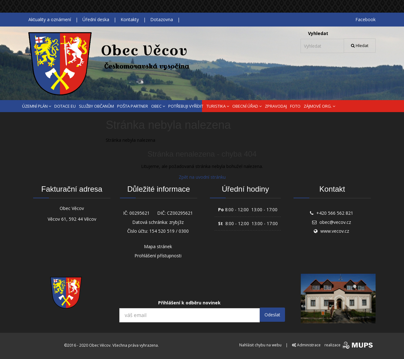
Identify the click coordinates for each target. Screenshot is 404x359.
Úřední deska (95, 19)
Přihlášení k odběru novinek (189, 303)
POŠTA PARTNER (132, 106)
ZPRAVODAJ (276, 106)
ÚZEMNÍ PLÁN (36, 106)
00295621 (139, 213)
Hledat (359, 45)
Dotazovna (161, 19)
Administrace (306, 345)
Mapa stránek (158, 246)
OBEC (158, 106)
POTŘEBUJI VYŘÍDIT (185, 106)
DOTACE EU (65, 106)
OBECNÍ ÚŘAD (247, 106)
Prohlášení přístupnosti (157, 256)
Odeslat (272, 315)
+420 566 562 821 (334, 213)
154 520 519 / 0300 (169, 231)
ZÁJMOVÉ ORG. (319, 106)
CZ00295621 (180, 213)
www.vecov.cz (334, 231)
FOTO (295, 106)
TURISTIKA (217, 106)
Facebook (365, 19)
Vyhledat (318, 33)
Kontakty (130, 19)
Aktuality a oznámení (49, 19)
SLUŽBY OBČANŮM (96, 106)
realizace (349, 345)
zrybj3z (176, 222)
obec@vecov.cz (335, 222)
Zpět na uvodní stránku (202, 177)
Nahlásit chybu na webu (260, 345)
